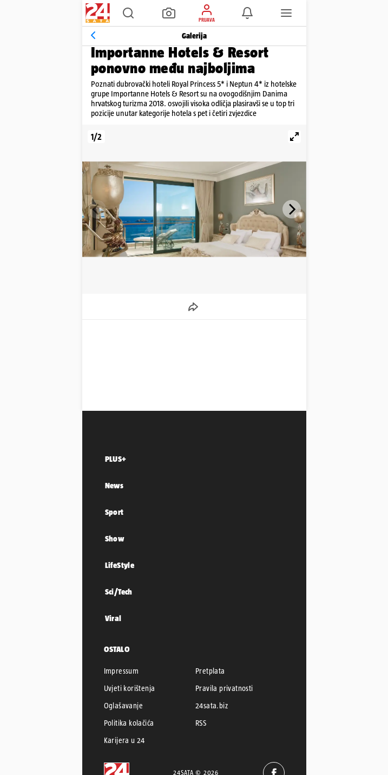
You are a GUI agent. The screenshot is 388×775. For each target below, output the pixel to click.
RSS (200, 723)
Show (114, 538)
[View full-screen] (294, 136)
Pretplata (210, 671)
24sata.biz (211, 705)
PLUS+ (116, 458)
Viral (113, 618)
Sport (114, 511)
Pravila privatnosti (224, 688)
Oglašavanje (123, 705)
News (114, 485)
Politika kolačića (129, 723)
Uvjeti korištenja (129, 688)
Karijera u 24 (124, 740)
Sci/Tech (119, 591)
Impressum (121, 671)
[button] (128, 13)
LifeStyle (120, 565)
